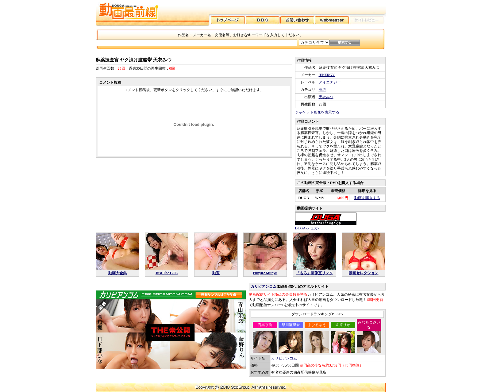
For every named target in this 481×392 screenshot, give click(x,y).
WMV (320, 198)
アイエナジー (330, 82)
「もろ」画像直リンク (314, 273)
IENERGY (327, 75)
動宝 (216, 273)
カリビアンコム (263, 286)
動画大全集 (117, 273)
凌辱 (322, 89)
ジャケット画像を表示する (317, 112)
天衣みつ (326, 97)
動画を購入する (367, 198)
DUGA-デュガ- (307, 228)
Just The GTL (167, 273)
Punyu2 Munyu (265, 273)
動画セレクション (363, 273)
